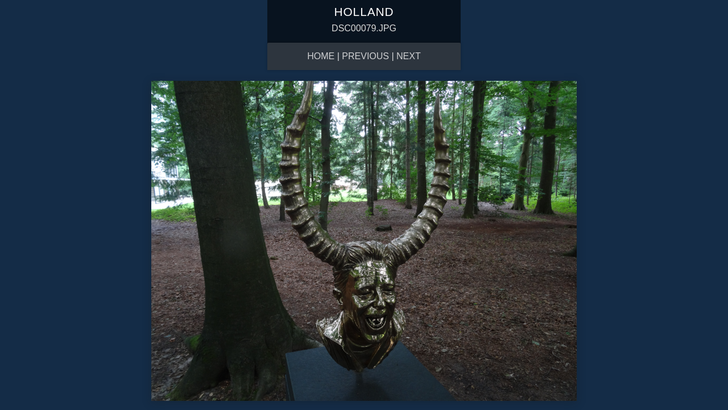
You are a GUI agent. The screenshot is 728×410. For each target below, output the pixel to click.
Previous (365, 56)
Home (320, 56)
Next (408, 56)
